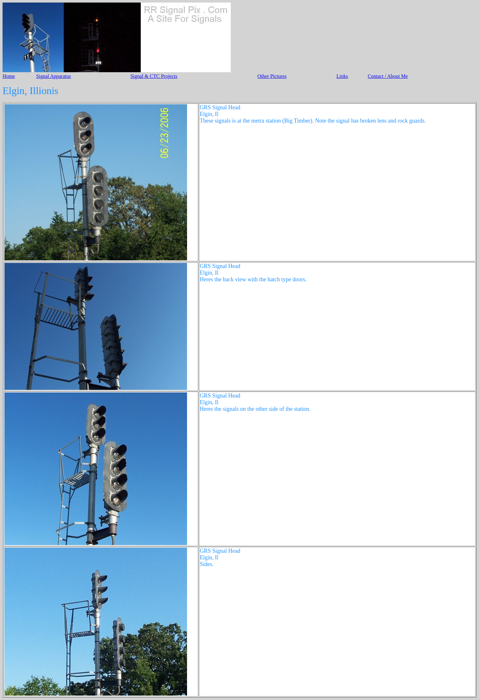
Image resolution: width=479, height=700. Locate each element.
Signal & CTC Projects (153, 76)
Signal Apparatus (53, 76)
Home (9, 76)
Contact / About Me (388, 76)
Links (342, 76)
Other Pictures (272, 76)
